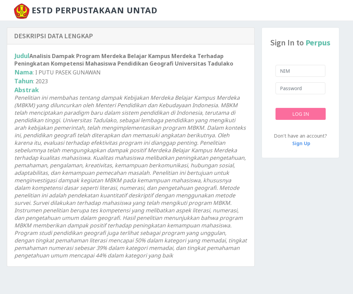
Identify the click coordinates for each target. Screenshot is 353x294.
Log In (300, 114)
